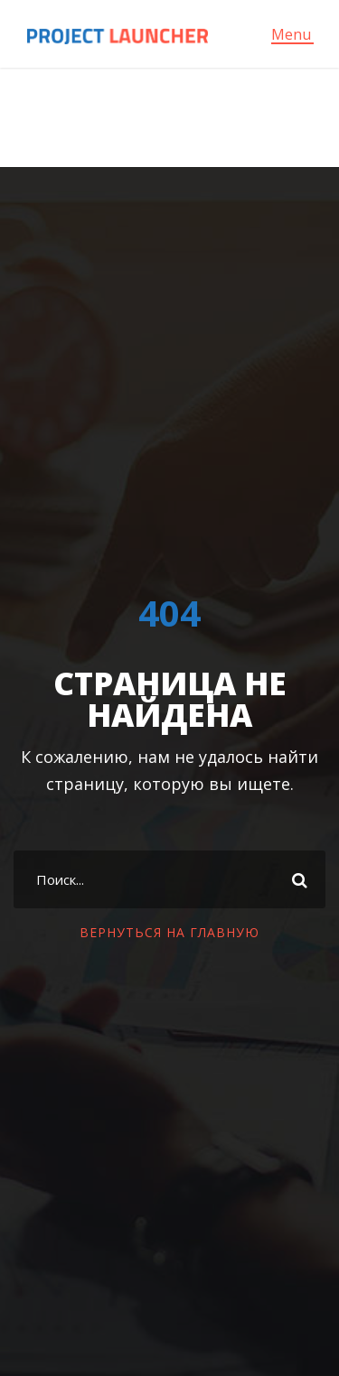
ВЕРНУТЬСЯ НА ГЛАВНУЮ (169, 932)
